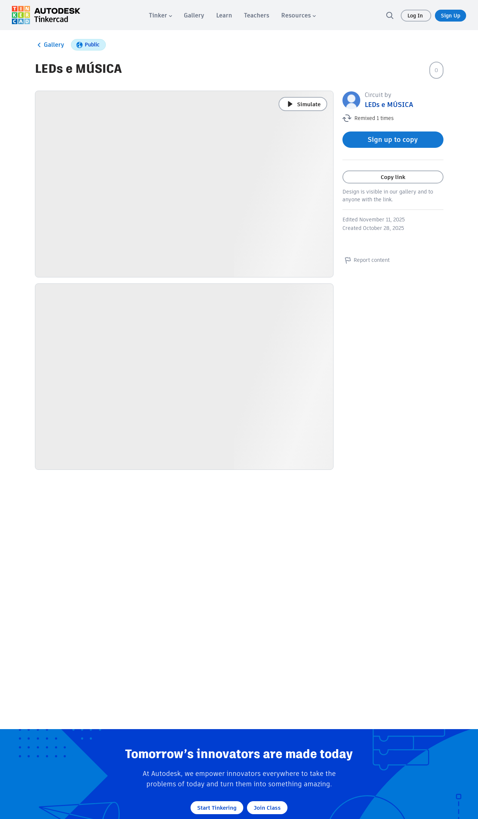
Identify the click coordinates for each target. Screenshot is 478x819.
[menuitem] (160, 15)
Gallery (49, 44)
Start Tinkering (217, 808)
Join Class (267, 808)
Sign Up (450, 15)
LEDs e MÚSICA (389, 104)
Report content (366, 260)
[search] (389, 15)
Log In (416, 15)
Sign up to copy (393, 139)
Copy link (393, 177)
